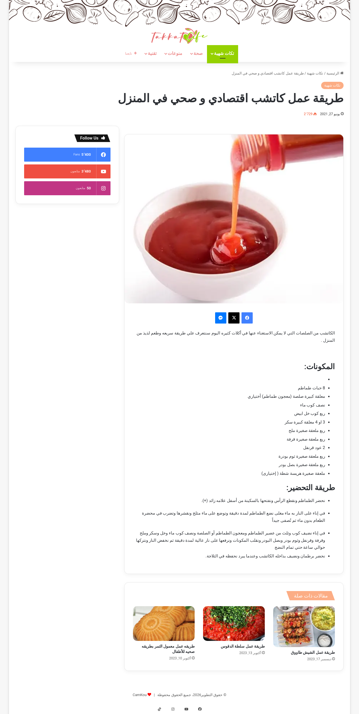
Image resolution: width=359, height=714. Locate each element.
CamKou (140, 695)
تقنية (152, 53)
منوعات (175, 53)
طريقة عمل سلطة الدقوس (243, 646)
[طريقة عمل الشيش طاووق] (304, 626)
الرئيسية (335, 73)
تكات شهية (224, 53)
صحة (198, 53)
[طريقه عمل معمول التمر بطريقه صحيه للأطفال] (164, 623)
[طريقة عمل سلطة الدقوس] (234, 623)
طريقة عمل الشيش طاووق (313, 652)
